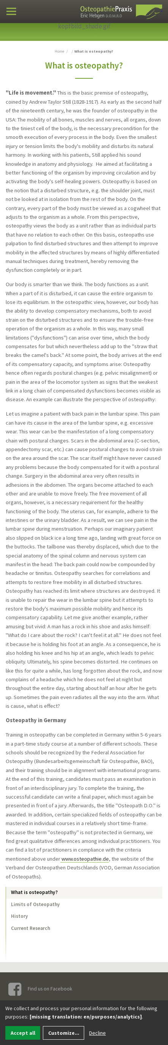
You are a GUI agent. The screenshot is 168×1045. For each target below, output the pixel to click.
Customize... (63, 1032)
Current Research (30, 928)
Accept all (23, 1032)
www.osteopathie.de (84, 858)
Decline (97, 1032)
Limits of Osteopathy (35, 904)
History (19, 916)
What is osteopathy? (34, 892)
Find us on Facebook (40, 989)
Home (59, 51)
